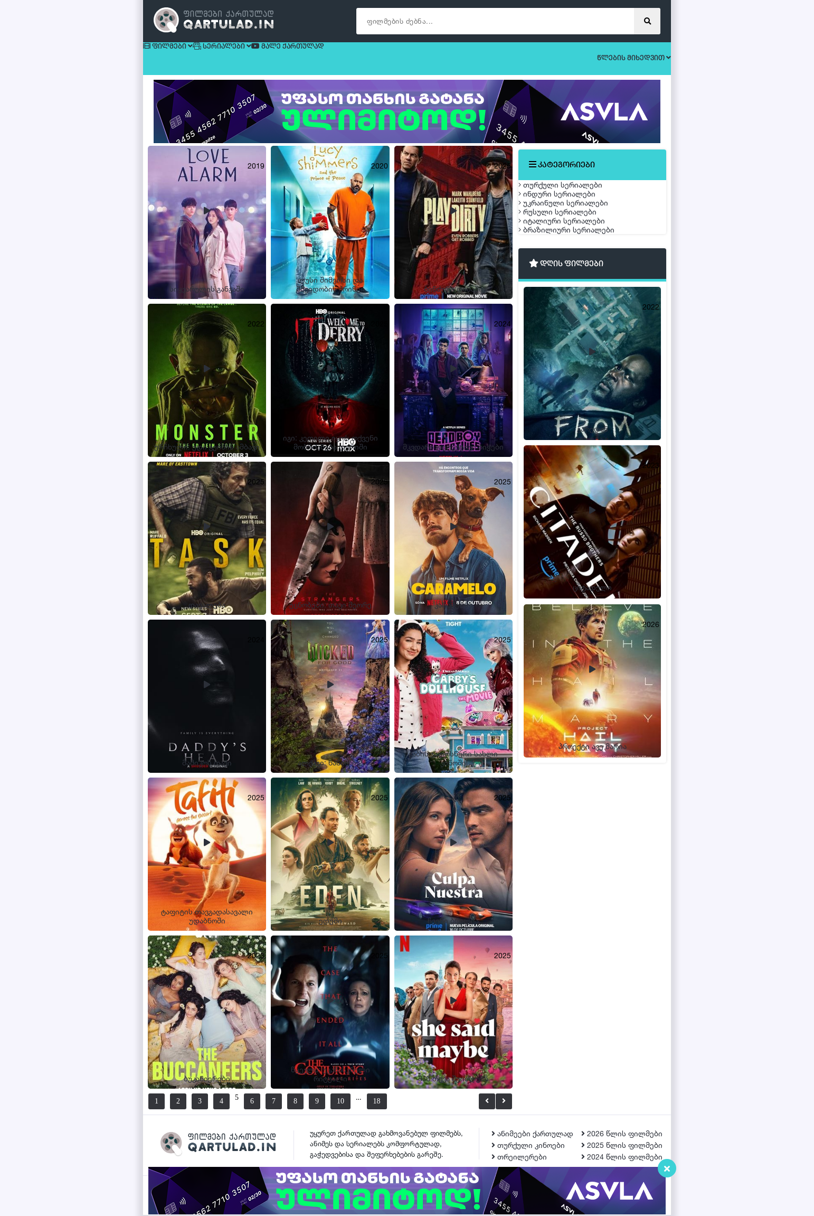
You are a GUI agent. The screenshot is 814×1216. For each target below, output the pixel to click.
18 (402, 1102)
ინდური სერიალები (567, 218)
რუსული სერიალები (568, 268)
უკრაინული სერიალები (574, 243)
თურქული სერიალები (571, 193)
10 (353, 1102)
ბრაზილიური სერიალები (577, 317)
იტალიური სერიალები (572, 292)
